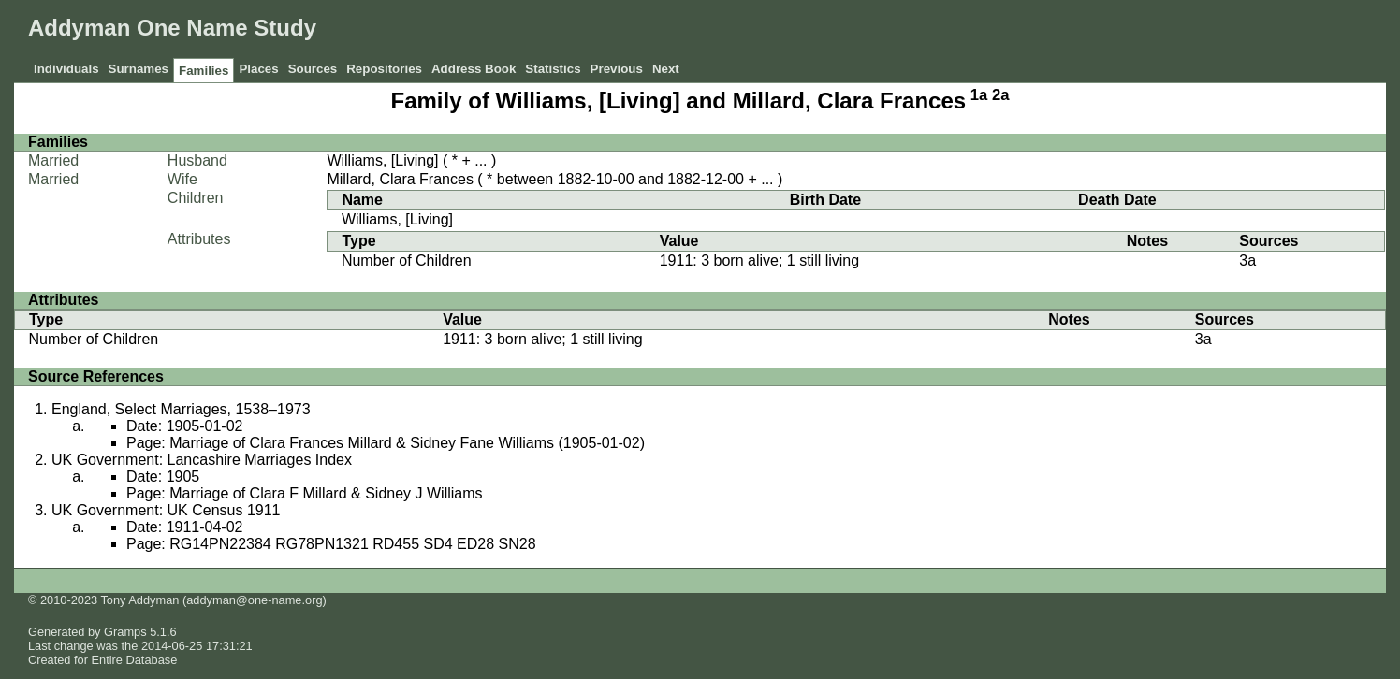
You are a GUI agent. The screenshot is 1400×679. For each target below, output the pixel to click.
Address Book (473, 69)
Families (203, 71)
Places (258, 69)
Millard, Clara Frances (400, 179)
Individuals (66, 69)
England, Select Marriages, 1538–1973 (181, 409)
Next (665, 69)
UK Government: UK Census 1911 (166, 510)
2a (1001, 95)
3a (1247, 260)
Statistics (552, 69)
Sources (313, 69)
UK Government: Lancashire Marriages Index (201, 460)
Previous (617, 69)
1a (979, 95)
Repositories (384, 69)
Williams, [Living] (382, 160)
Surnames (138, 69)
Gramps (125, 632)
